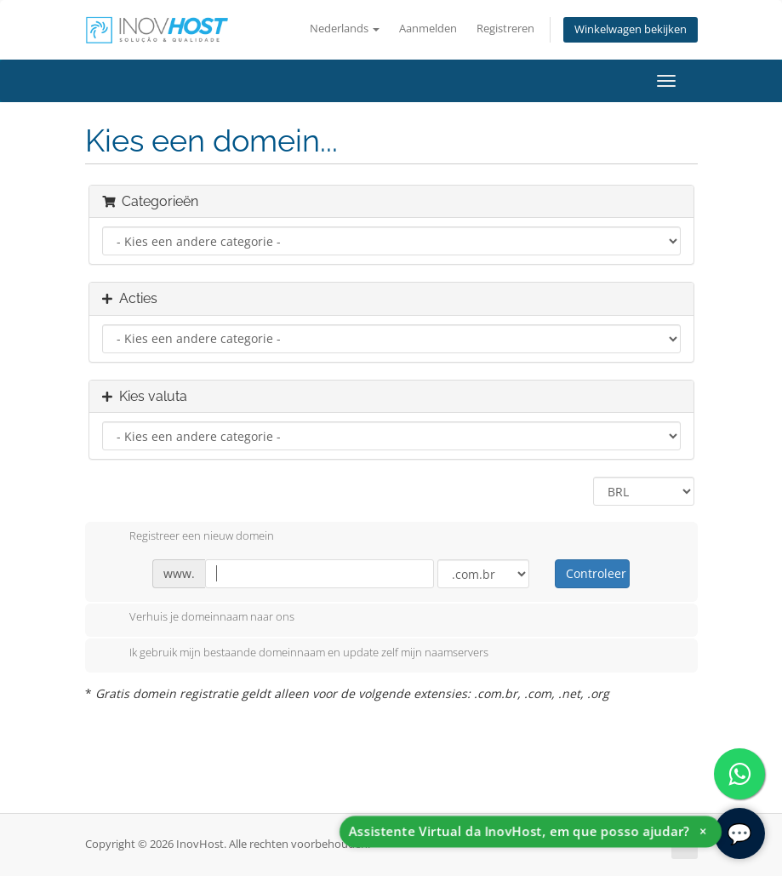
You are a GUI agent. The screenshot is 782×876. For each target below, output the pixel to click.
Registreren (505, 28)
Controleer (596, 573)
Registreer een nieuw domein (188, 537)
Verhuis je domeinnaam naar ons (198, 618)
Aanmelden (428, 28)
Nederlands (345, 28)
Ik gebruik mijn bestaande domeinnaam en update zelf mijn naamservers (295, 653)
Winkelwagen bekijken (630, 29)
